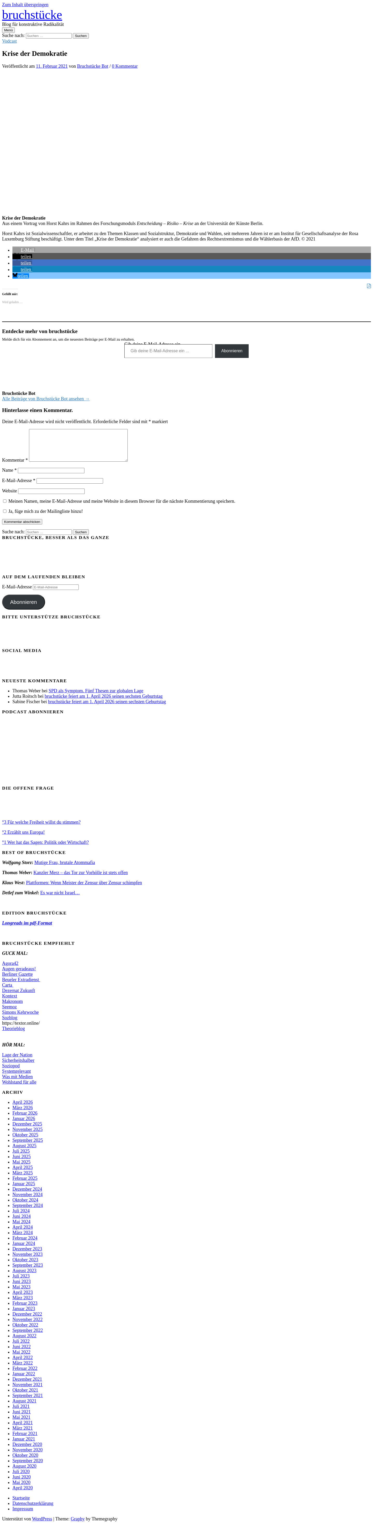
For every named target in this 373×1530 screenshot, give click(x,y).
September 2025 (27, 1146)
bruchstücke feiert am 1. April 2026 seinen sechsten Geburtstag (104, 702)
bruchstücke (32, 14)
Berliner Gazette (17, 980)
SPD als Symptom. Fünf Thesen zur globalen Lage (96, 697)
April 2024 (22, 1233)
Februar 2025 (24, 1184)
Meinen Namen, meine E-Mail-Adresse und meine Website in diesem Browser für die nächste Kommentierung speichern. (122, 507)
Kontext (9, 1002)
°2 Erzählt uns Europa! (23, 838)
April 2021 (22, 1428)
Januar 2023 (23, 1314)
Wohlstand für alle (19, 1088)
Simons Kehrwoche (20, 1018)
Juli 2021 (21, 1412)
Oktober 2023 (25, 1266)
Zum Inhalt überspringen (25, 4)
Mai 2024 (21, 1228)
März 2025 (22, 1179)
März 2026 (22, 1113)
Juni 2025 (21, 1162)
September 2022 (27, 1336)
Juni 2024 (21, 1222)
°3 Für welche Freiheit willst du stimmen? (41, 828)
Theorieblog (13, 1034)
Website (9, 497)
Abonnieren (231, 351)
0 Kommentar (125, 66)
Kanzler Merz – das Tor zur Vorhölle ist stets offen (80, 878)
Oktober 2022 (25, 1331)
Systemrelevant (16, 1077)
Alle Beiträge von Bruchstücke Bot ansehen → (46, 398)
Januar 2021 (23, 1445)
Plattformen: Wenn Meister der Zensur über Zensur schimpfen (84, 888)
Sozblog (9, 1023)
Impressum (22, 1515)
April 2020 (22, 1494)
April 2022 (22, 1363)
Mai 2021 (21, 1423)
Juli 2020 (21, 1477)
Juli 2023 (21, 1282)
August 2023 (24, 1276)
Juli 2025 (21, 1157)
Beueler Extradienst (21, 985)
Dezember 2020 (27, 1450)
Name (9, 476)
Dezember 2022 (27, 1320)
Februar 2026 (24, 1119)
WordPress (42, 1525)
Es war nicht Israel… (60, 899)
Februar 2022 (24, 1374)
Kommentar (15, 466)
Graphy (78, 1525)
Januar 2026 (23, 1124)
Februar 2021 (24, 1439)
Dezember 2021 (27, 1385)
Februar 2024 (24, 1244)
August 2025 (24, 1151)
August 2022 (24, 1342)
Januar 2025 (23, 1189)
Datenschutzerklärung (32, 1509)
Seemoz (9, 1013)
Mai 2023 (21, 1293)
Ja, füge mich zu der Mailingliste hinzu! (43, 517)
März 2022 (22, 1369)
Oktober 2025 (25, 1141)
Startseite (21, 1504)
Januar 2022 (23, 1380)
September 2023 (27, 1271)
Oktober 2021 (25, 1396)
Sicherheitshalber (18, 1066)
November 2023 (27, 1260)
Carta (7, 991)
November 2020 (27, 1456)
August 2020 (24, 1472)
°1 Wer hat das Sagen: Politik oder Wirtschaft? (45, 848)
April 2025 (22, 1173)
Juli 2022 (21, 1347)
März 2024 (22, 1238)
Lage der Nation (17, 1061)
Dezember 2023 (27, 1255)
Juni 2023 (21, 1287)
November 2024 (27, 1200)
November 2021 (27, 1390)
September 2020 (27, 1466)
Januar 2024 (23, 1249)
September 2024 (27, 1211)
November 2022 (27, 1325)
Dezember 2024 (27, 1195)
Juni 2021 (21, 1418)
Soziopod (11, 1072)
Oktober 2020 (25, 1461)
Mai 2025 (21, 1168)
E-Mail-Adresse (18, 486)
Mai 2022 (21, 1358)
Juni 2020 (21, 1483)
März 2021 (22, 1434)
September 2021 (27, 1401)
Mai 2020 (21, 1488)
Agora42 (10, 969)
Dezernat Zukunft (18, 996)
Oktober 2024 (25, 1206)
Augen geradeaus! (19, 975)
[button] (23, 250)
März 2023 (22, 1304)
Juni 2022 (21, 1352)
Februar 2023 (24, 1309)
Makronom (12, 1007)
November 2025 (27, 1135)
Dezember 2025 (27, 1130)
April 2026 (22, 1108)
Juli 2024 (21, 1217)
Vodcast (9, 41)
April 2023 (22, 1298)
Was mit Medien (17, 1082)
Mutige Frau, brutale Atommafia (64, 868)
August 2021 (24, 1407)
